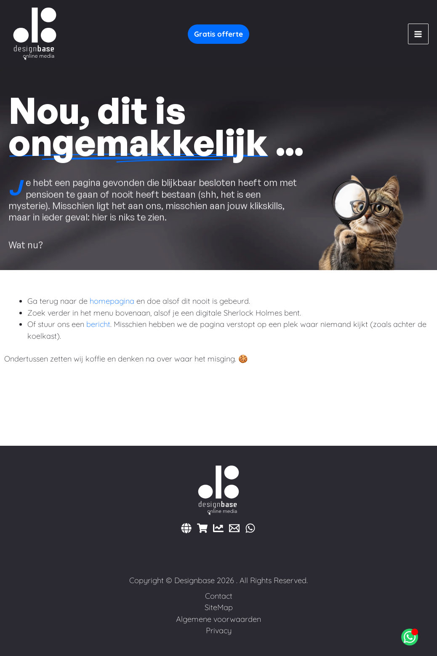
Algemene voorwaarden (218, 619)
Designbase (194, 580)
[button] (218, 34)
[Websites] (186, 528)
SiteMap (219, 607)
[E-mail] (234, 528)
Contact (218, 596)
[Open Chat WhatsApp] (409, 637)
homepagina (112, 301)
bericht (98, 324)
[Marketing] (218, 528)
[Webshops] (202, 528)
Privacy (219, 630)
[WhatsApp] (250, 528)
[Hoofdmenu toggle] (418, 34)
